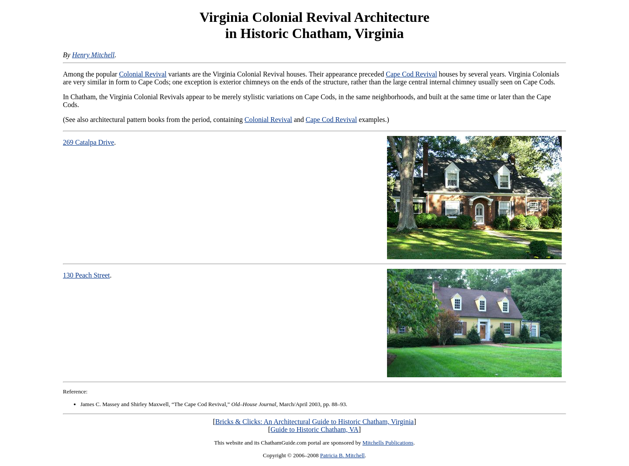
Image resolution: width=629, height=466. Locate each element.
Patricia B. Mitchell (342, 455)
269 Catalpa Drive (88, 142)
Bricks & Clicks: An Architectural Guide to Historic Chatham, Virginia (314, 421)
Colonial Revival (142, 74)
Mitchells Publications (388, 442)
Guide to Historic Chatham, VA (314, 429)
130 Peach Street (86, 275)
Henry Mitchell (93, 55)
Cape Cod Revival (411, 74)
